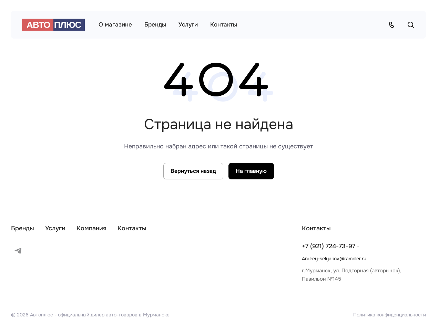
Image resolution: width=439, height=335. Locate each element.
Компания (91, 228)
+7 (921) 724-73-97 (328, 246)
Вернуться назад (193, 171)
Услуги (55, 228)
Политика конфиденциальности (389, 315)
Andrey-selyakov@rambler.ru (334, 258)
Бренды (22, 228)
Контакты (132, 228)
